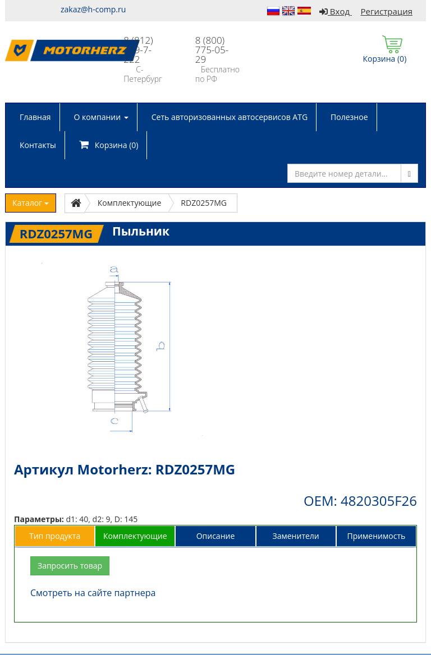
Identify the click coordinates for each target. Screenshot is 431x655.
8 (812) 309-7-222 (138, 50)
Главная (35, 117)
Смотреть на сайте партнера (92, 593)
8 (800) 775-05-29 (211, 50)
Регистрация (386, 11)
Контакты (38, 145)
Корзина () (109, 145)
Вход (335, 11)
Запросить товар (70, 565)
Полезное (349, 117)
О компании (101, 117)
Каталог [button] (30, 202)
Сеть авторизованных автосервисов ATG (230, 117)
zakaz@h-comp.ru (93, 9)
